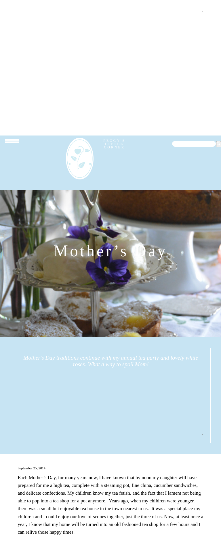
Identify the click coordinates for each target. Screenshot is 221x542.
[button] (218, 144)
